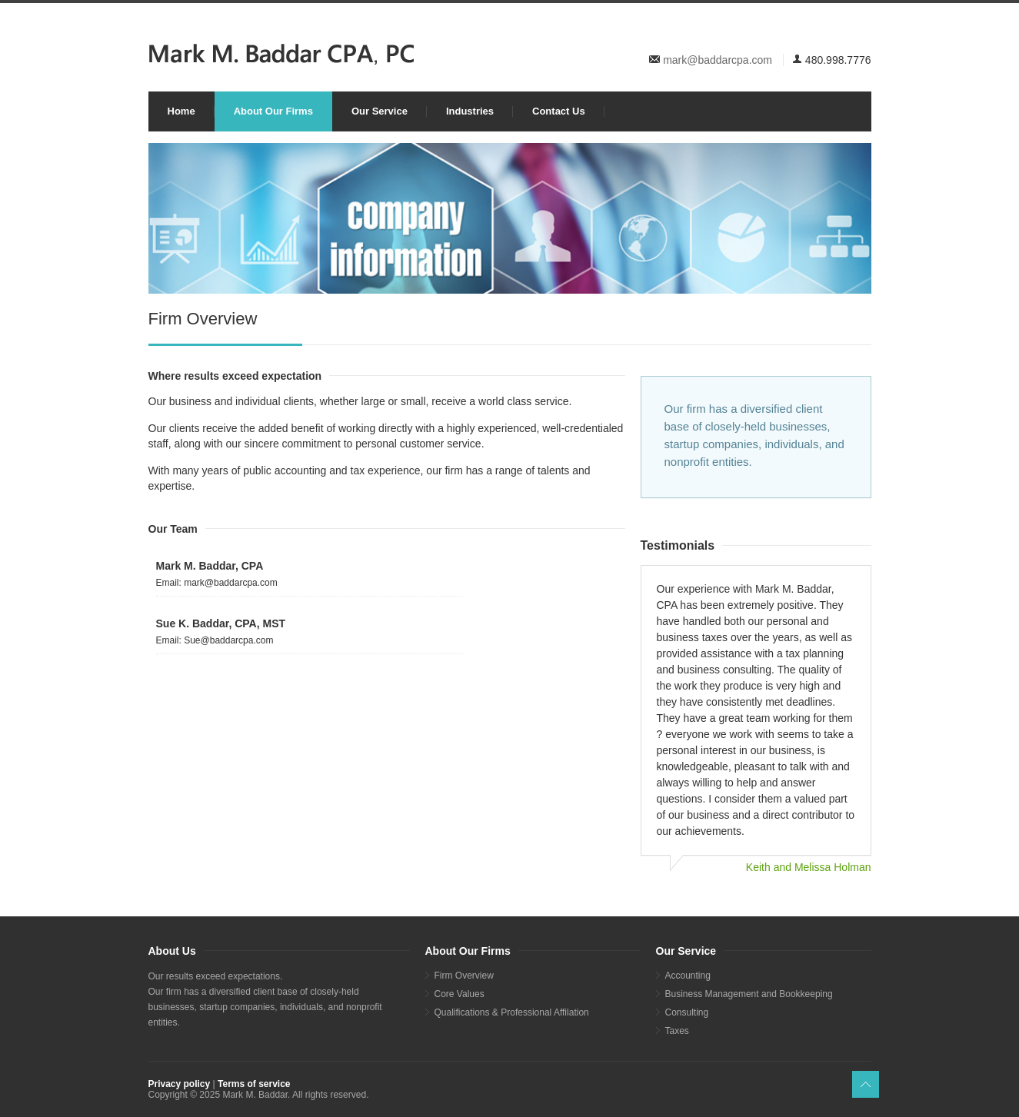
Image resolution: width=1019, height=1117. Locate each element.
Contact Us (558, 111)
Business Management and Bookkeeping (749, 994)
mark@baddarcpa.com (717, 60)
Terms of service (254, 1084)
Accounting (688, 975)
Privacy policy (179, 1084)
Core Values (460, 994)
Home (181, 111)
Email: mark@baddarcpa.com (217, 582)
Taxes (677, 1031)
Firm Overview (464, 975)
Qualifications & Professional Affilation (512, 1012)
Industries (470, 111)
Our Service (379, 111)
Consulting (687, 1012)
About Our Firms (273, 111)
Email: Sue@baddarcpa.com (215, 640)
